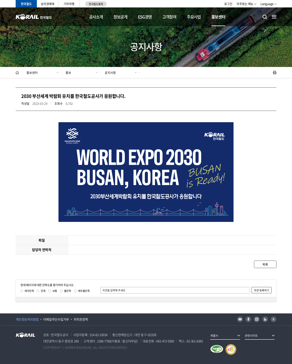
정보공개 (120, 17)
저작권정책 (81, 319)
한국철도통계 (96, 4)
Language (267, 3)
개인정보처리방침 (27, 319)
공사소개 (96, 17)
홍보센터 (218, 17)
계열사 (214, 335)
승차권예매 (47, 3)
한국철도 (26, 3)
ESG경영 (145, 17)
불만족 (67, 290)
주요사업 (194, 17)
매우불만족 (84, 290)
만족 (43, 290)
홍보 (68, 72)
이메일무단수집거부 (56, 319)
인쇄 (274, 72)
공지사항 (110, 72)
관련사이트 (251, 335)
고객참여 (169, 17)
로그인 (228, 3)
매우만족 (29, 290)
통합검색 (265, 17)
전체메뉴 (274, 16)
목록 (265, 264)
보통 (55, 290)
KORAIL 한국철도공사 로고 (34, 17)
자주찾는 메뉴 (245, 3)
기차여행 (69, 3)
